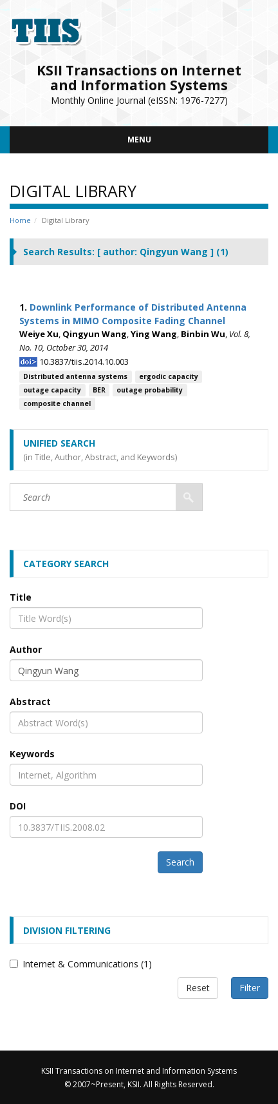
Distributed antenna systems (75, 376)
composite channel (57, 403)
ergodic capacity (168, 376)
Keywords (32, 754)
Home (20, 220)
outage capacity (52, 389)
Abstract (30, 701)
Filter (249, 988)
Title (21, 597)
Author (26, 649)
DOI (18, 806)
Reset (198, 988)
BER (99, 389)
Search (180, 862)
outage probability (149, 389)
